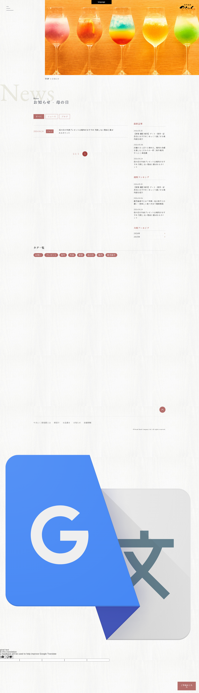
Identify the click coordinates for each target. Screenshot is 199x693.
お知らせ (77, 422)
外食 (72, 255)
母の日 (90, 255)
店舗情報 (87, 422)
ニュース (52, 116)
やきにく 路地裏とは (42, 422)
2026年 (137, 233)
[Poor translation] (9, 657)
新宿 (81, 255)
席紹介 (57, 422)
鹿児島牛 (111, 255)
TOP (47, 78)
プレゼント (51, 255)
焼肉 (100, 255)
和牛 (63, 255)
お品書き (66, 422)
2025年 (137, 237)
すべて (39, 116)
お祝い (38, 255)
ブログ (64, 116)
